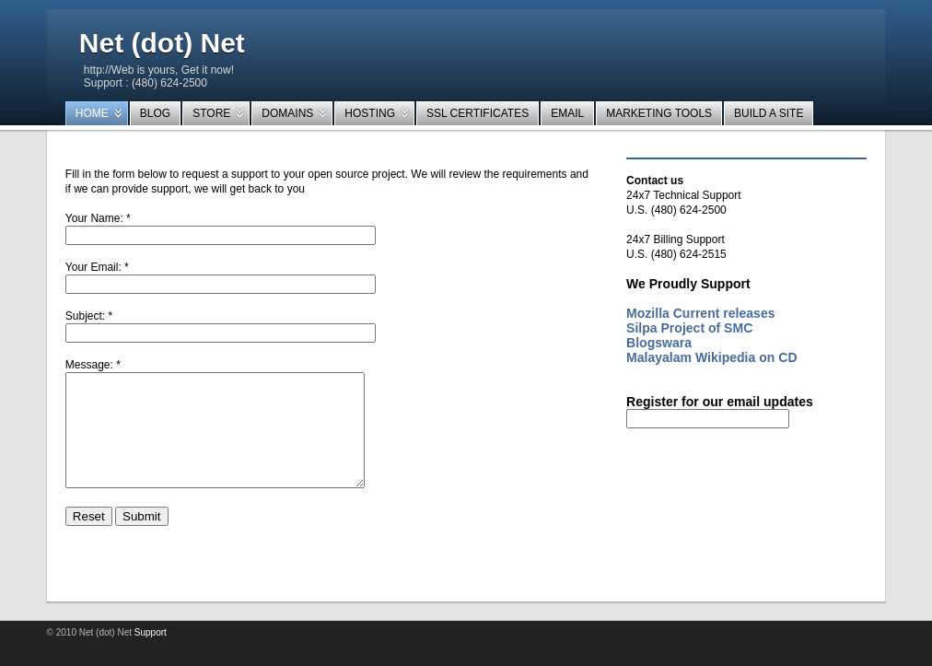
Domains (287, 113)
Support (150, 654)
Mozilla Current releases (700, 313)
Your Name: (94, 218)
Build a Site (768, 113)
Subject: (85, 316)
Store (211, 113)
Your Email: (93, 267)
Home (92, 113)
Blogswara (659, 342)
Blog (155, 113)
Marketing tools (659, 113)
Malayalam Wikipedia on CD (711, 357)
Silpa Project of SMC (689, 328)
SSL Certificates (477, 113)
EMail (567, 113)
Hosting (369, 113)
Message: (89, 364)
